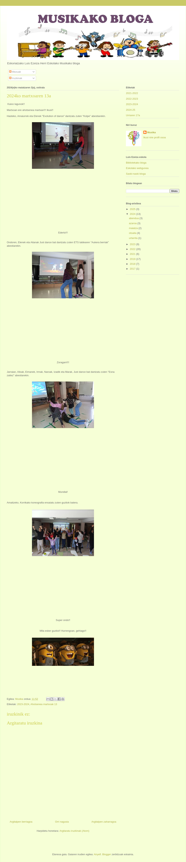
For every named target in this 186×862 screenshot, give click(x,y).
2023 (133, 244)
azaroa (133, 223)
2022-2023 (132, 98)
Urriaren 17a (133, 115)
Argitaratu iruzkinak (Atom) (74, 830)
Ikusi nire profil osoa (154, 137)
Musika (151, 132)
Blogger (106, 854)
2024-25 (130, 109)
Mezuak (15, 71)
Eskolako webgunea (137, 168)
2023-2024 (23, 704)
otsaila (133, 233)
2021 (133, 254)
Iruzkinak (15, 78)
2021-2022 (132, 93)
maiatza (134, 228)
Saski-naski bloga (136, 173)
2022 (133, 249)
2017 (133, 268)
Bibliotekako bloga (136, 162)
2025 (133, 209)
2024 (133, 213)
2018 (133, 263)
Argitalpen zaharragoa (103, 821)
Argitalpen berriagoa (21, 821)
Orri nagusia (62, 821)
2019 (133, 259)
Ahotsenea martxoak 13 (43, 704)
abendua (134, 218)
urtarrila (133, 238)
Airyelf (97, 854)
